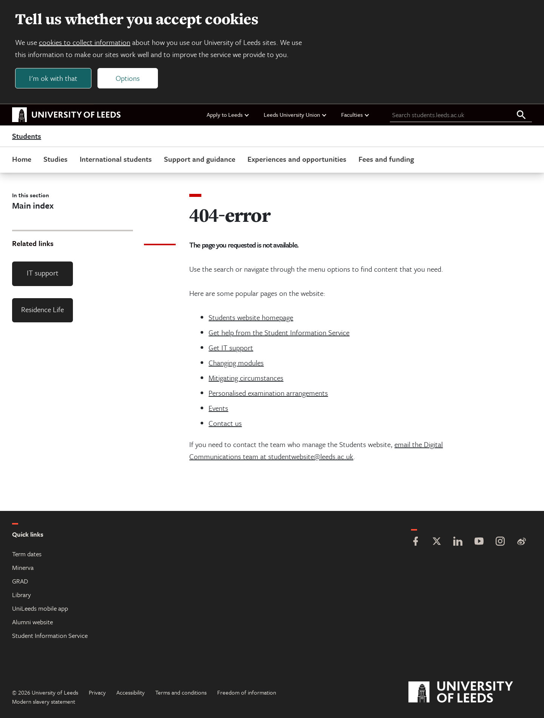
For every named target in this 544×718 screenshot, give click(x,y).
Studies (55, 159)
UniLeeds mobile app (40, 608)
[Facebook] (416, 542)
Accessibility (130, 692)
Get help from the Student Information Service (279, 332)
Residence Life (42, 309)
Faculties (355, 114)
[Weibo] (521, 542)
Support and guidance (199, 159)
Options (128, 78)
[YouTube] (479, 542)
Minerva (23, 567)
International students (116, 159)
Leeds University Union (295, 114)
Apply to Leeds (228, 114)
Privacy (97, 692)
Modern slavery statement (43, 701)
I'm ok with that (53, 78)
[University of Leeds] (470, 692)
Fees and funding (386, 159)
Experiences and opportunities (296, 159)
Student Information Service (50, 635)
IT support (43, 273)
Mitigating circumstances (246, 378)
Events (218, 408)
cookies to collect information (84, 42)
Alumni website (32, 622)
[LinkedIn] (458, 542)
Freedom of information (246, 692)
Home (21, 159)
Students (26, 136)
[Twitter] (437, 542)
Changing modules (236, 362)
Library (21, 594)
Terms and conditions (181, 692)
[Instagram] (500, 542)
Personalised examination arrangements (268, 393)
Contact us (225, 423)
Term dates (27, 554)
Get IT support (231, 347)
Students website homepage (251, 317)
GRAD (20, 581)
